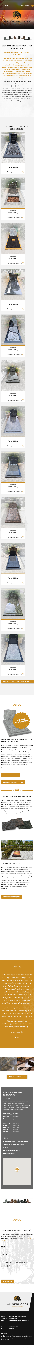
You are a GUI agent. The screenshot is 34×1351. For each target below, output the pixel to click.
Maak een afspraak (10, 775)
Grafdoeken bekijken (11, 896)
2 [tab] (17, 1037)
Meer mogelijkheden (17, 1076)
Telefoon (4, 1254)
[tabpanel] (17, 1003)
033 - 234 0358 (18, 1144)
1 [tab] (15, 1037)
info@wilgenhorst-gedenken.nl (19, 1321)
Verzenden (7, 1281)
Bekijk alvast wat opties (13, 782)
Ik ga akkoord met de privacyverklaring (16, 1262)
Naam (3, 1246)
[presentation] (15, 1272)
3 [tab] (18, 1037)
